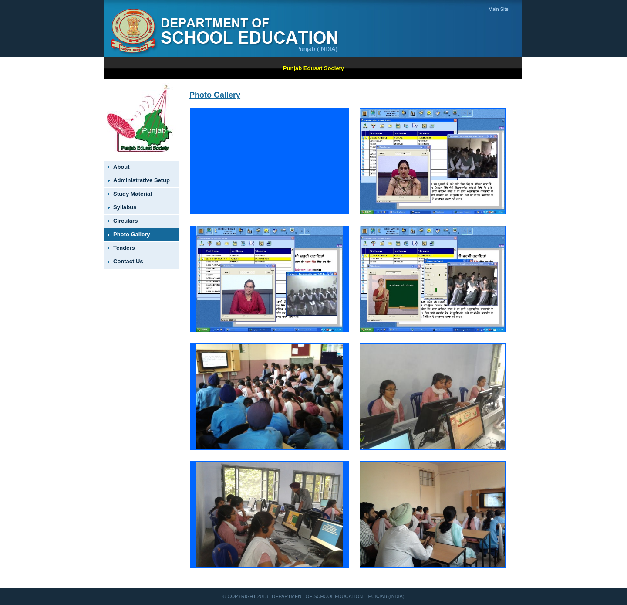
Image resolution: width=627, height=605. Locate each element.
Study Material (132, 193)
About (121, 166)
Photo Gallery (131, 234)
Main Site (499, 9)
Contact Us (128, 261)
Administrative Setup (141, 180)
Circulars (125, 221)
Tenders (124, 248)
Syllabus (124, 207)
